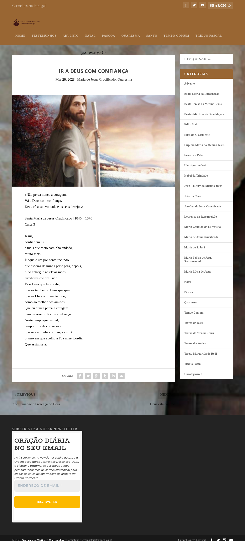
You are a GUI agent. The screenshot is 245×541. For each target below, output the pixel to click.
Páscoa (108, 31)
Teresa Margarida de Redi (200, 349)
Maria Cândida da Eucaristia (202, 222)
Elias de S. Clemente (197, 130)
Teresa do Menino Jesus (199, 329)
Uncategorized (193, 369)
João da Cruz (192, 192)
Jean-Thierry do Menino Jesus (203, 181)
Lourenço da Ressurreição (200, 212)
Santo (151, 31)
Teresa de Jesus (193, 318)
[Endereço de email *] (47, 481)
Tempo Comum (176, 31)
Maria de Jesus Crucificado (96, 75)
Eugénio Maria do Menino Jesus (204, 140)
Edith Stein (191, 120)
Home (20, 31)
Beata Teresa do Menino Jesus (202, 99)
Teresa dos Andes (195, 339)
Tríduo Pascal (209, 31)
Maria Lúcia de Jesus (197, 267)
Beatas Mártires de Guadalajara (204, 110)
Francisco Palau (194, 151)
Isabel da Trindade (196, 171)
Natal (90, 31)
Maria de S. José (194, 243)
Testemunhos (44, 31)
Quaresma (130, 31)
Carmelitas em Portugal (29, 6)
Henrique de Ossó (195, 161)
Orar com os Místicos (34, 535)
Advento (71, 31)
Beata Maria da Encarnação (201, 89)
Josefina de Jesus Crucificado (202, 202)
